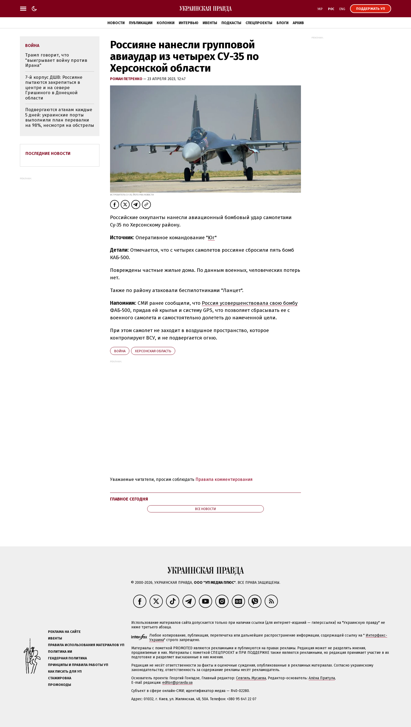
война (119, 351)
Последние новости (48, 153)
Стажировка (59, 678)
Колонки (165, 23)
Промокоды (59, 685)
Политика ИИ (60, 652)
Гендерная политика (67, 658)
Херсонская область (153, 351)
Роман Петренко (126, 79)
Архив (298, 23)
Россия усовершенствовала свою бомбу (250, 303)
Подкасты (231, 23)
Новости (116, 23)
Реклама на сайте (64, 632)
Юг (211, 237)
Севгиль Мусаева (251, 678)
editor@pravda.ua (177, 682)
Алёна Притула (322, 678)
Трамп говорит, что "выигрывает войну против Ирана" (56, 60)
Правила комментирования (224, 479)
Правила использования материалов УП (86, 645)
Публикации (140, 23)
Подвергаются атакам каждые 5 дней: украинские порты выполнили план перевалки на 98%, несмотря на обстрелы (59, 117)
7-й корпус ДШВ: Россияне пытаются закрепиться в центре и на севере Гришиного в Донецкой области (53, 88)
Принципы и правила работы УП (78, 665)
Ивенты (210, 23)
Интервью (188, 23)
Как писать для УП (65, 671)
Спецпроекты (259, 23)
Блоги (282, 23)
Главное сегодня (129, 499)
